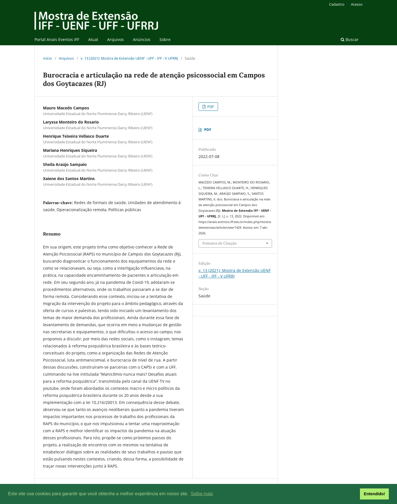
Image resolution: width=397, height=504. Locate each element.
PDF (210, 106)
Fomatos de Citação (219, 243)
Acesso (357, 4)
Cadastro (336, 4)
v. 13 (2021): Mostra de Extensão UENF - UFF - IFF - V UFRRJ (129, 58)
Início (47, 58)
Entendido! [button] (374, 494)
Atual (93, 39)
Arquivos (115, 39)
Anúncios (141, 39)
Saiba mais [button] (202, 493)
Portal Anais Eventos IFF (56, 39)
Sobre (165, 39)
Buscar (350, 39)
